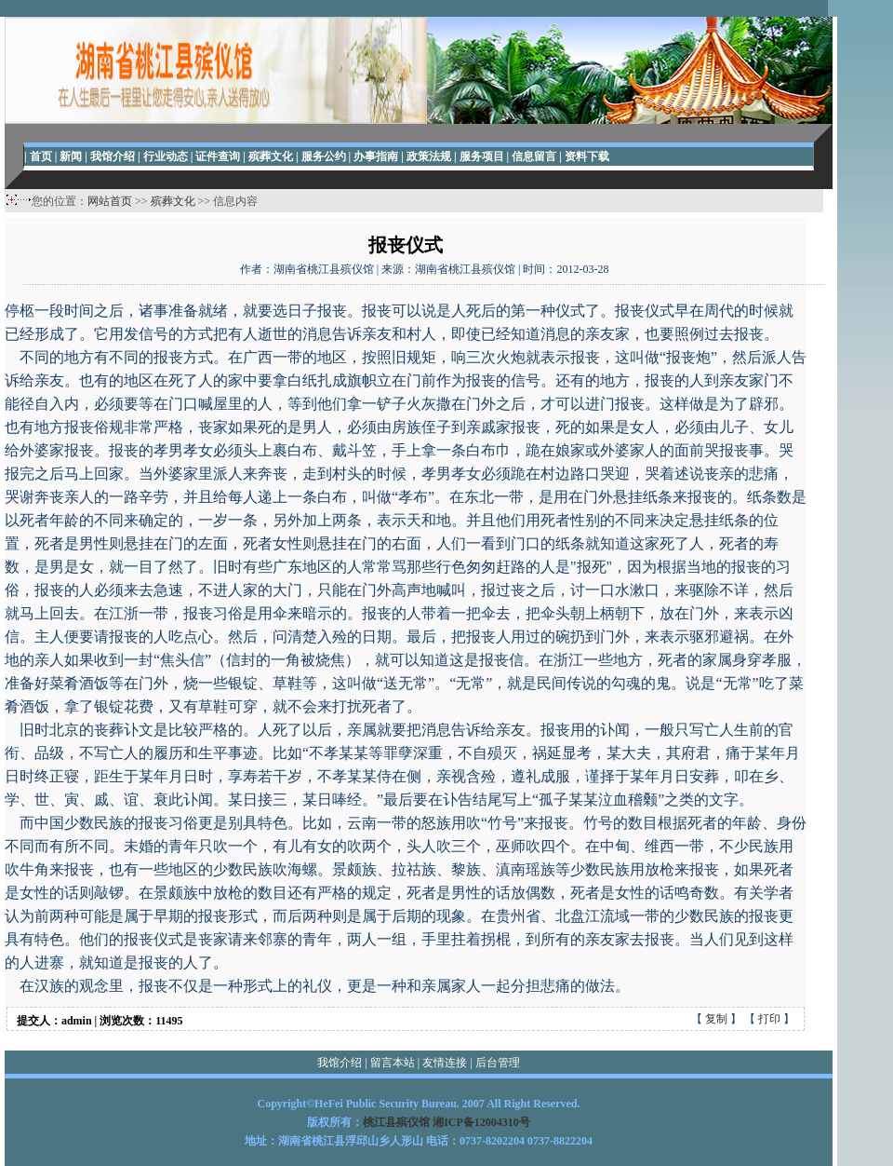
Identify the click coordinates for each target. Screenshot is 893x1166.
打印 (769, 1018)
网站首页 (109, 201)
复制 (716, 1018)
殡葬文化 (173, 201)
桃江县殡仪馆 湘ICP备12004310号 (446, 1122)
